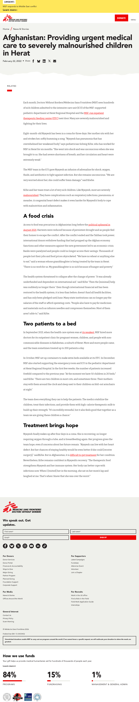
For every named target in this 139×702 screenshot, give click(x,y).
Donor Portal (8, 563)
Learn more (9, 9)
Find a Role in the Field (80, 599)
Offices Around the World (12, 599)
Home (6, 29)
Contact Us (7, 615)
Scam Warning (8, 621)
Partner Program (9, 575)
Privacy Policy (8, 618)
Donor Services (9, 559)
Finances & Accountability (13, 566)
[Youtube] (31, 546)
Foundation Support (10, 582)
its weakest (88, 332)
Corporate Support (10, 585)
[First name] (36, 531)
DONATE (121, 18)
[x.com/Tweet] (18, 546)
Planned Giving (9, 579)
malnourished (31, 195)
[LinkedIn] (38, 546)
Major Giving (8, 572)
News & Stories (21, 29)
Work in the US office (79, 595)
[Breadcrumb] (69, 29)
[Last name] (103, 531)
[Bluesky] (11, 546)
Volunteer (75, 569)
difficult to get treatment (83, 455)
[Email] (36, 537)
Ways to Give (8, 569)
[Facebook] (5, 546)
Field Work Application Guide (82, 602)
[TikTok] (44, 546)
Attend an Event (77, 566)
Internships (75, 605)
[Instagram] (24, 546)
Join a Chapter (76, 572)
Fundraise (75, 563)
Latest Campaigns (78, 559)
